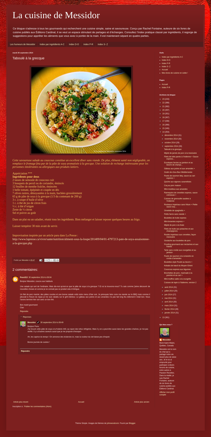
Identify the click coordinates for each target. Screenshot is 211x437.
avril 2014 (169, 302)
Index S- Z (103, 44)
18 (163, 117)
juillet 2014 (169, 291)
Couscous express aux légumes (177, 269)
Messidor (32, 322)
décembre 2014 (171, 135)
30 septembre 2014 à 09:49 (51, 322)
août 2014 (169, 287)
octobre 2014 (170, 142)
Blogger (132, 423)
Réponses (27, 317)
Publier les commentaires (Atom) (37, 406)
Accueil (81, 402)
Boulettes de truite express (175, 218)
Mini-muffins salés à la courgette (177, 279)
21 (163, 106)
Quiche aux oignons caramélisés (177, 182)
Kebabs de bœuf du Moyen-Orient (178, 266)
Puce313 (24, 277)
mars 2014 (169, 305)
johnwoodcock (113, 423)
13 (163, 317)
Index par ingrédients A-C (52, 44)
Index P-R (88, 44)
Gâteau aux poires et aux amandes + (179, 168)
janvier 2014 (170, 313)
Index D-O (74, 44)
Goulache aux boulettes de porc (177, 240)
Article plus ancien (141, 402)
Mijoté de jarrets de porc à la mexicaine (180, 153)
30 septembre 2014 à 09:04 (40, 277)
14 (163, 132)
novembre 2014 (171, 139)
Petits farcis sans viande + (175, 214)
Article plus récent (20, 402)
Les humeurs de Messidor (22, 44)
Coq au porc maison (172, 185)
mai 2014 (169, 298)
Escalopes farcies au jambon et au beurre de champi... (178, 164)
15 (163, 128)
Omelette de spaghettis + (174, 210)
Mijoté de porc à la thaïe (174, 225)
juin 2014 (169, 294)
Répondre (24, 311)
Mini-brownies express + (174, 221)
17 (163, 121)
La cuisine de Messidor (56, 15)
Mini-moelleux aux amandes (175, 189)
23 (163, 99)
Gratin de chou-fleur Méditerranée (178, 172)
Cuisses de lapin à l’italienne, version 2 (180, 282)
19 (163, 114)
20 (163, 110)
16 (163, 125)
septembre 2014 (172, 146)
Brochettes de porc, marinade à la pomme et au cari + (178, 274)
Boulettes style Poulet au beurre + (178, 262)
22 (163, 103)
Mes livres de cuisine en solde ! (175, 73)
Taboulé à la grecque (172, 149)
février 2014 (170, 309)
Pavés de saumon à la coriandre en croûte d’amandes (179, 257)
